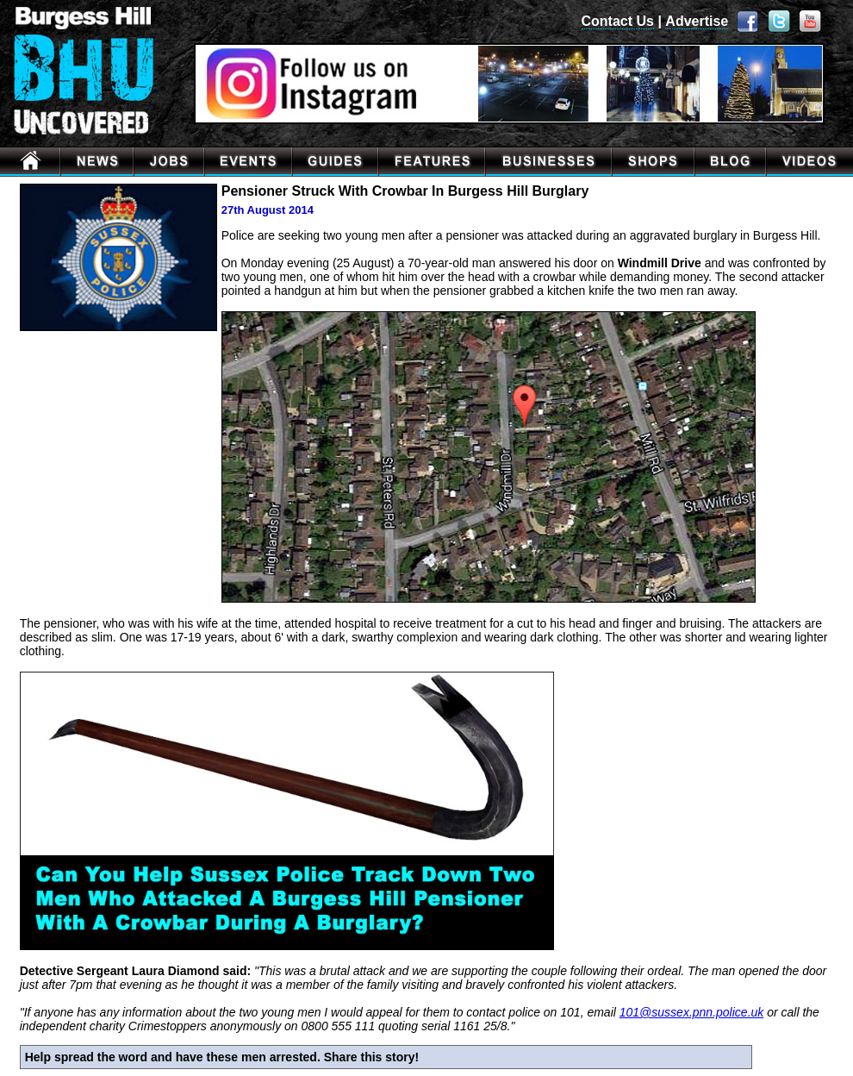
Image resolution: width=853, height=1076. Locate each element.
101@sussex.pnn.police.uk (692, 1012)
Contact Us (618, 21)
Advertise (696, 21)
